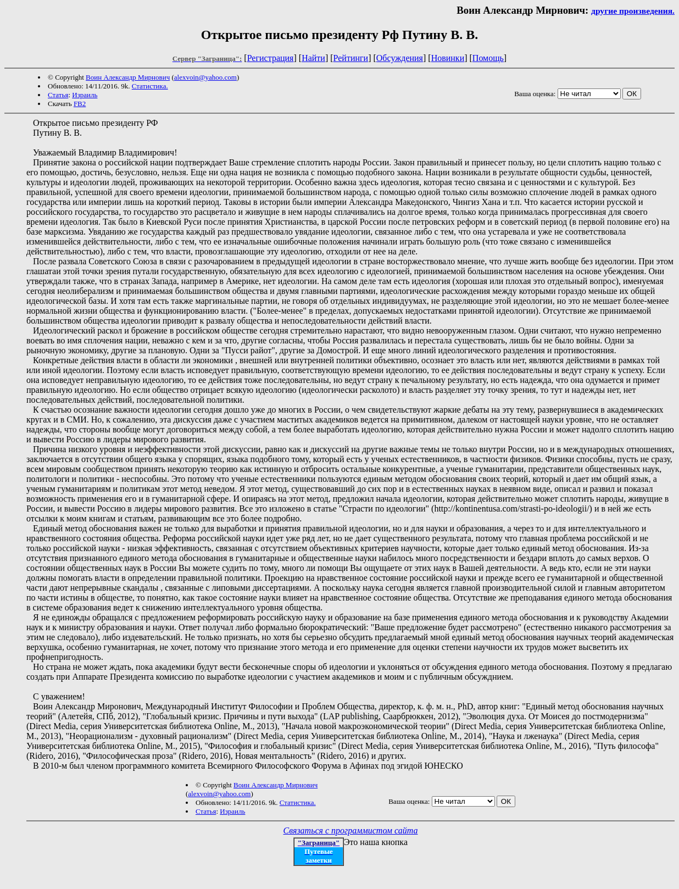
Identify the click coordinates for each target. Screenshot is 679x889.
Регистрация (270, 58)
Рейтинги (351, 58)
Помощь (488, 58)
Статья (58, 95)
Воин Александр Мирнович (128, 77)
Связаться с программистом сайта (350, 830)
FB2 (80, 103)
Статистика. (150, 86)
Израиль (84, 95)
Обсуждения (399, 58)
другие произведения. (633, 10)
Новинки (448, 58)
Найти (313, 58)
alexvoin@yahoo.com (205, 77)
